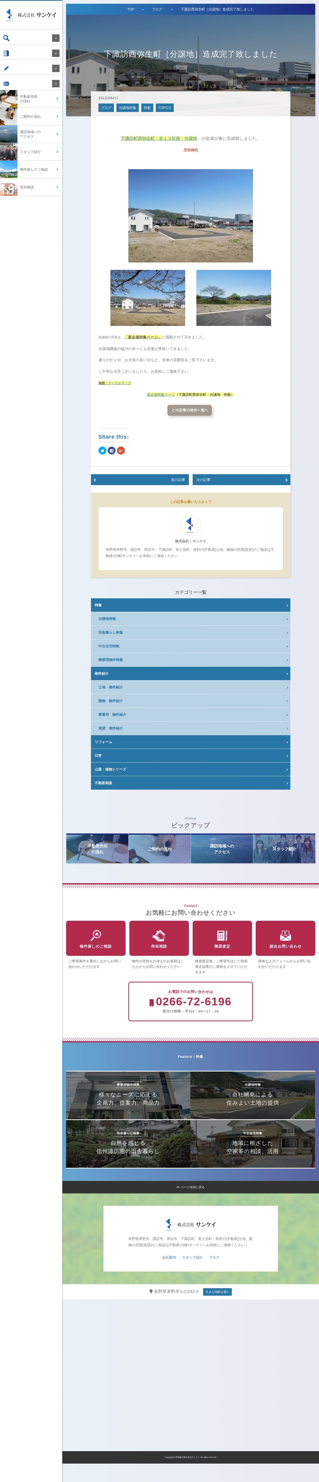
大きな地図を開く (218, 1310)
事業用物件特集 (110, 660)
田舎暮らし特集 (110, 632)
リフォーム (103, 742)
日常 (98, 756)
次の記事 (203, 480)
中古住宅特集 (108, 646)
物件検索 (14, 38)
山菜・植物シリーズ (110, 769)
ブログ (12, 73)
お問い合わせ (17, 91)
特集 (147, 108)
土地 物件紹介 (110, 687)
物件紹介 (102, 673)
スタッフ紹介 (192, 1276)
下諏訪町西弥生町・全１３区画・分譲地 (159, 138)
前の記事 (178, 480)
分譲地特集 (127, 108)
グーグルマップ (119, 383)
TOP (131, 9)
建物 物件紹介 (110, 701)
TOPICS (164, 108)
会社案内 (14, 55)
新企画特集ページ (161, 395)
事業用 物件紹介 (112, 714)
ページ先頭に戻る (191, 1206)
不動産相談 (103, 783)
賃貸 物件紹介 (110, 728)
